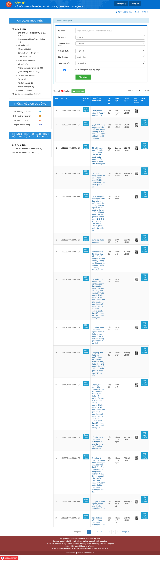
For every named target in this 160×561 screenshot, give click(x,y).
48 (40, 120)
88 (40, 116)
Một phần (86, 124)
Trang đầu (77, 532)
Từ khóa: (61, 31)
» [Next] (117, 532)
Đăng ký (135, 4)
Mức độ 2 (86, 109)
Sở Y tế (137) (20, 145)
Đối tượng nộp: (64, 63)
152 (40, 125)
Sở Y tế (19, 3)
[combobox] (110, 37)
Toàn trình (86, 195)
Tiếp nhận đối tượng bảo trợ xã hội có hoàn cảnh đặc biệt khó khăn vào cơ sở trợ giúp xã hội (98, 180)
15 (40, 112)
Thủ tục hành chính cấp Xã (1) (27, 152)
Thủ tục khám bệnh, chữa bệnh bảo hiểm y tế (98, 113)
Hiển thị (131, 90)
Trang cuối (125, 532)
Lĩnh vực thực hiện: (64, 44)
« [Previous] (84, 532)
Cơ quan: (62, 37)
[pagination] (137, 90)
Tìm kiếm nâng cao (63, 21)
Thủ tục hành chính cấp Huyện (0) (28, 149)
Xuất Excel (78, 91)
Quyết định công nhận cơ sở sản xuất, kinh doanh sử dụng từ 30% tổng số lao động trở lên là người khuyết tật (98, 131)
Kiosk (137, 12)
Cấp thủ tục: (63, 57)
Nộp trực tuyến (144, 122)
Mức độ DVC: (63, 51)
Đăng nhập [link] (121, 4)
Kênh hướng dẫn (124, 12)
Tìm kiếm (83, 77)
